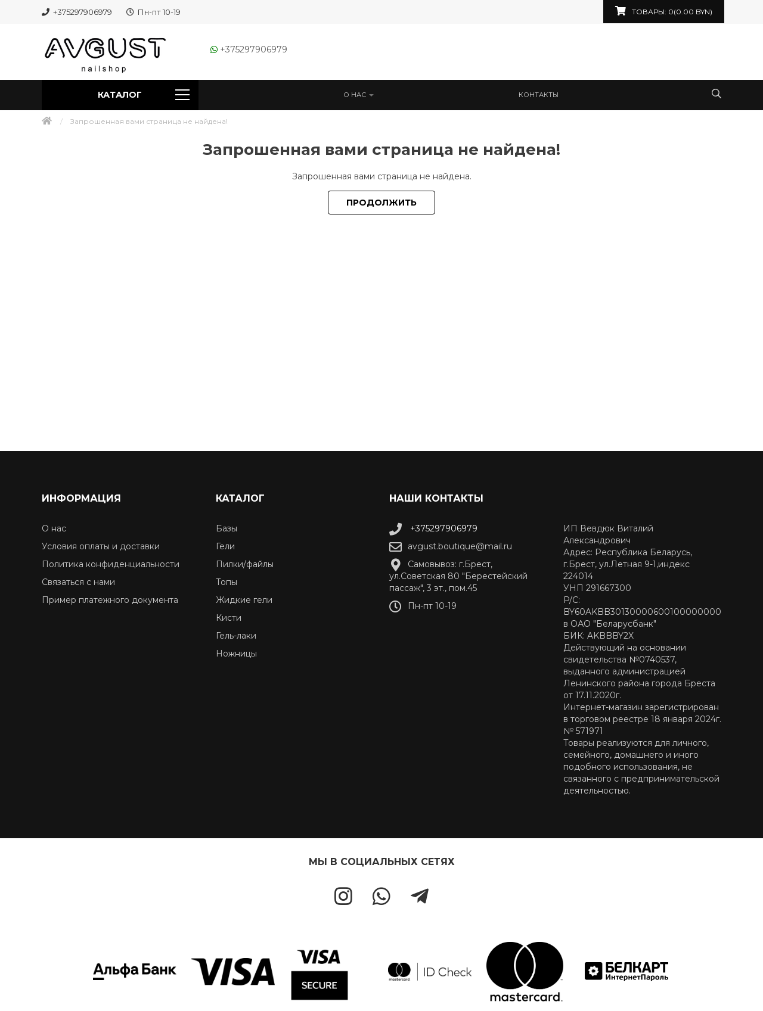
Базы (226, 528)
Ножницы (236, 653)
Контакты (539, 95)
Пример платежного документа (110, 600)
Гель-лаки (236, 635)
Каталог (143, 94)
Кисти (228, 617)
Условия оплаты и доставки (101, 546)
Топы (226, 582)
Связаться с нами (78, 582)
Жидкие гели (244, 600)
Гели (225, 546)
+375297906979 (433, 528)
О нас (358, 95)
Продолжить (381, 202)
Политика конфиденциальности (110, 564)
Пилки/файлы (245, 564)
